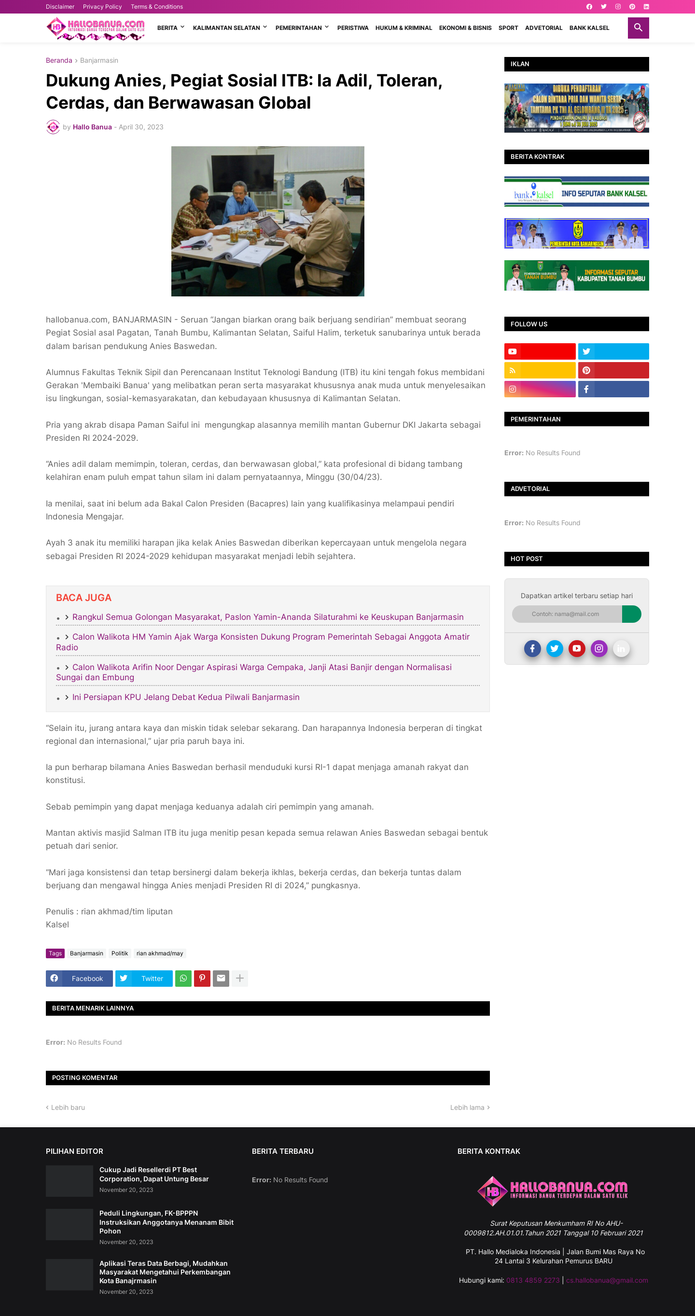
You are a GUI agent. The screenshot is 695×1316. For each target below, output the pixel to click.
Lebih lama (467, 1107)
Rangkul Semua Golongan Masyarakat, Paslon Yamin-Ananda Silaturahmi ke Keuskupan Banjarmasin (268, 617)
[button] (638, 28)
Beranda (59, 60)
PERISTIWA (353, 27)
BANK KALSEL (590, 27)
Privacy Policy (102, 6)
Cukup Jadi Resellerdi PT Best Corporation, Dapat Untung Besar (154, 1173)
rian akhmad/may (160, 953)
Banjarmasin (99, 60)
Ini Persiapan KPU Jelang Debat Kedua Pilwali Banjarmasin (186, 697)
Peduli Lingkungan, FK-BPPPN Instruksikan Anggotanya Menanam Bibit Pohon (166, 1221)
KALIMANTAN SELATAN (226, 27)
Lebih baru (68, 1107)
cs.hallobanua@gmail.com (607, 1280)
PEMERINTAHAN (299, 27)
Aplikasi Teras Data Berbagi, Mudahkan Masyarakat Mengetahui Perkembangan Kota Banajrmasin (165, 1272)
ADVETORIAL (544, 27)
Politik (119, 953)
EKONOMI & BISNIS (465, 27)
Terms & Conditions (157, 6)
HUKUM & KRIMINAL (403, 27)
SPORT (508, 27)
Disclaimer (60, 6)
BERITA (167, 27)
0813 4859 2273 (533, 1280)
